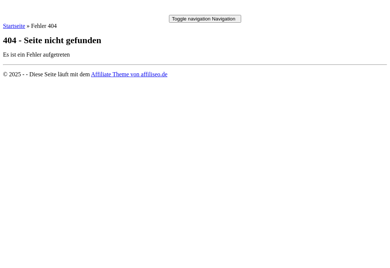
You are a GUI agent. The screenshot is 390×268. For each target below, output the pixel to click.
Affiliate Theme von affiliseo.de (129, 74)
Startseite (14, 26)
